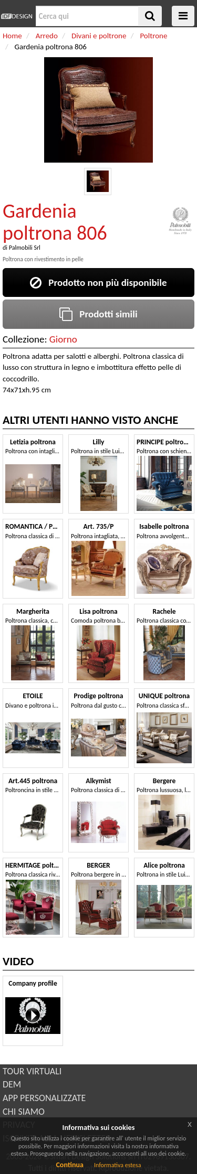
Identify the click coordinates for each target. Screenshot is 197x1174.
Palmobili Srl (24, 247)
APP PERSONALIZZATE (44, 1098)
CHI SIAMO (24, 1111)
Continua (69, 1164)
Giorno (63, 339)
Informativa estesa (117, 1165)
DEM (12, 1084)
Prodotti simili (98, 314)
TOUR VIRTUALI (32, 1071)
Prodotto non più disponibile (98, 282)
